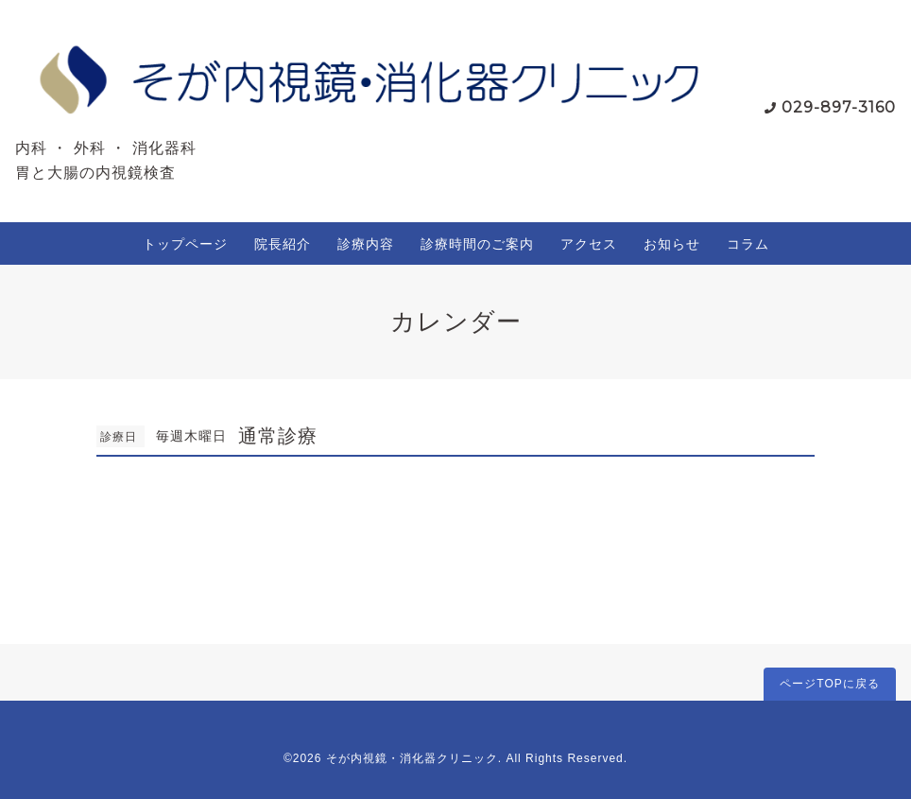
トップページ (185, 244)
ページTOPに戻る (829, 683)
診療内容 (365, 244)
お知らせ (672, 244)
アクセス (588, 244)
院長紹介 (282, 244)
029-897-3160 (839, 107)
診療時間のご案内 (477, 244)
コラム (748, 244)
